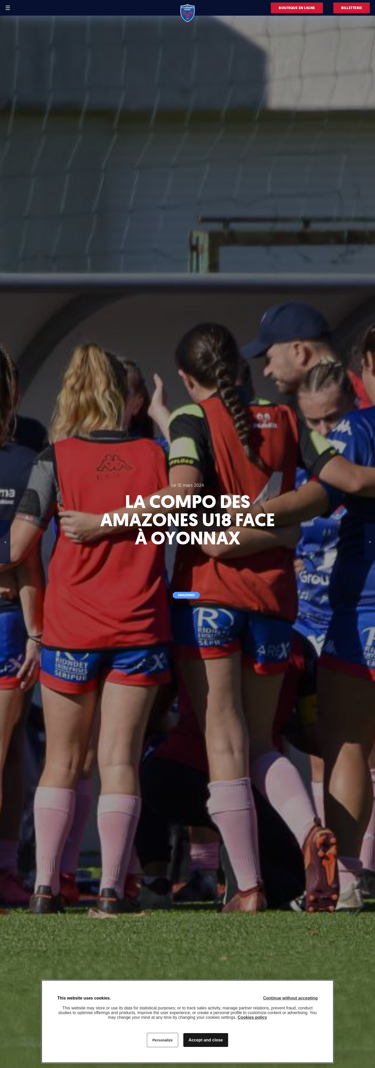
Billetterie (351, 7)
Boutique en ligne (297, 7)
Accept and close (206, 1040)
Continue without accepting (290, 998)
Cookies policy (252, 1017)
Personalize (162, 1040)
